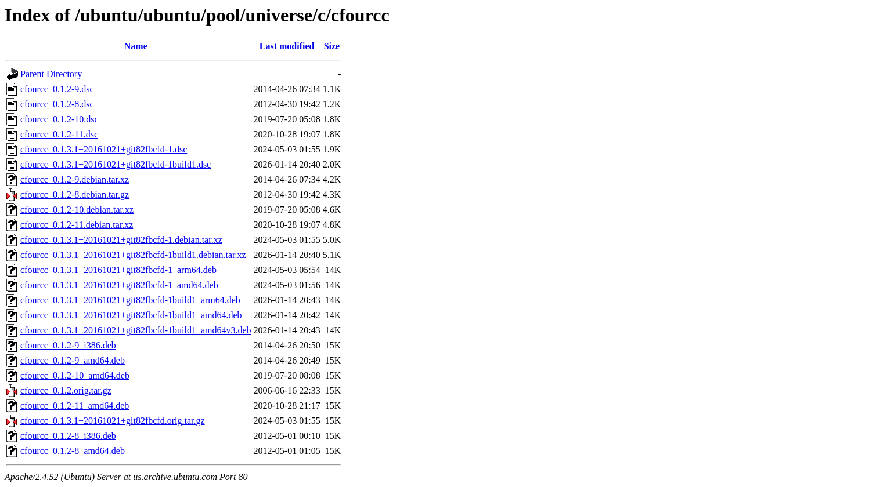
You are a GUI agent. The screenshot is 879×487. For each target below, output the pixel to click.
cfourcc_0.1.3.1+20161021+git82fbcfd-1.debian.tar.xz (121, 240)
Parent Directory (51, 74)
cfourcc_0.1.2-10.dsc (59, 119)
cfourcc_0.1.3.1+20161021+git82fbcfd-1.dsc (103, 149)
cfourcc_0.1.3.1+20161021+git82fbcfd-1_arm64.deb (118, 270)
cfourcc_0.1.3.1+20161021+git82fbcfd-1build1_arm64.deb (130, 300)
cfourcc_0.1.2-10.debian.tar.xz (77, 210)
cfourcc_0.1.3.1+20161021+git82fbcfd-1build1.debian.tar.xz (133, 255)
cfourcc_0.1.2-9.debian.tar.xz (74, 179)
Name (135, 46)
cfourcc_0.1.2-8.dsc (57, 104)
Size (332, 46)
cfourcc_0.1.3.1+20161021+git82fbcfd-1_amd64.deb (119, 285)
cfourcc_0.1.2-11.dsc (59, 134)
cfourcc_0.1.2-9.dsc (57, 89)
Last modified (287, 46)
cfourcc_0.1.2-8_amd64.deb (72, 451)
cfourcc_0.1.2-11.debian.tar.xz (76, 225)
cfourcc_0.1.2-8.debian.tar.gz (74, 194)
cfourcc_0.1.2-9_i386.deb (68, 345)
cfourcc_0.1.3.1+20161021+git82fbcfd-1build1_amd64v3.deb (135, 330)
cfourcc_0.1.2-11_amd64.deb (74, 405)
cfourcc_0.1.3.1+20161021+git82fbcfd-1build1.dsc (115, 164)
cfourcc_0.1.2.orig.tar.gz (65, 390)
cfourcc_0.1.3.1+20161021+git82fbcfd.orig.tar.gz (112, 421)
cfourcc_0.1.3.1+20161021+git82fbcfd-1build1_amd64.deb (131, 315)
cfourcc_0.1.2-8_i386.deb (68, 436)
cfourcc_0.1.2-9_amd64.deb (72, 360)
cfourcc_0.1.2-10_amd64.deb (74, 375)
